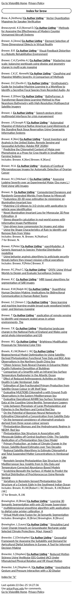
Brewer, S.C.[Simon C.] (14, 302)
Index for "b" (8, 577)
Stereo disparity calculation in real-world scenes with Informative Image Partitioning (33, 221)
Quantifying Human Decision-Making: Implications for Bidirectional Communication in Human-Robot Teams (33, 292)
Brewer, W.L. (8, 341)
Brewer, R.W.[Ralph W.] (14, 289)
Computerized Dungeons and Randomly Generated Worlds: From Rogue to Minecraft (36, 193)
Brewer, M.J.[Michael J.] (15, 179)
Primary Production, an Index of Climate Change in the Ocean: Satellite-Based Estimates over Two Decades (34, 445)
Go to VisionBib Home (14, 3)
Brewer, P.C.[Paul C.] (13, 269)
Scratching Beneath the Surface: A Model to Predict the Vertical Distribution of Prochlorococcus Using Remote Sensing (34, 474)
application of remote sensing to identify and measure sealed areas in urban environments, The (36, 319)
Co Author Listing (33, 18)
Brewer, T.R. (8, 328)
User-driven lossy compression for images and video (34, 226)
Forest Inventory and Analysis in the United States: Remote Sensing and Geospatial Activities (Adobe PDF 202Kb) (34, 142)
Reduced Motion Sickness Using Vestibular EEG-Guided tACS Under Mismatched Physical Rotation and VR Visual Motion (35, 557)
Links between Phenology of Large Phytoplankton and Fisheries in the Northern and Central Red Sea (33, 407)
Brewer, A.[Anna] (11, 41)
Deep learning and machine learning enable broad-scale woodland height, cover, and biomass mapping (35, 305)
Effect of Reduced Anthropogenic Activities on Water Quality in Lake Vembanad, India (33, 380)
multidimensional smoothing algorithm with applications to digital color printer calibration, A (35, 509)
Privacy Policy (36, 3)
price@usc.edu (15, 588)
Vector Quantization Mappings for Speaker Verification (35, 19)
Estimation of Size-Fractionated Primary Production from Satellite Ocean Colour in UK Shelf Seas (35, 387)
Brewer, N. (7, 192)
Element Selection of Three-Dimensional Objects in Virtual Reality (35, 42)
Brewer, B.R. (8, 50)
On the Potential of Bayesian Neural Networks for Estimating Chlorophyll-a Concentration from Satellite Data (35, 414)
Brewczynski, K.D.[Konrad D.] (18, 27)
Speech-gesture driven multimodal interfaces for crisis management (31, 114)
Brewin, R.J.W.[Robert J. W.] (17, 351)
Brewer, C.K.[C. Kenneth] (15, 73)
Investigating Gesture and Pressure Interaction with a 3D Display (35, 569)
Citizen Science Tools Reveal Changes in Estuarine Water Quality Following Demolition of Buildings (35, 366)
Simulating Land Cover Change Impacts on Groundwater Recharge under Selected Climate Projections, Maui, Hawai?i (35, 528)
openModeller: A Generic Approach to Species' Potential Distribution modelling (32, 250)
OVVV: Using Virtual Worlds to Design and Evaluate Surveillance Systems (36, 271)
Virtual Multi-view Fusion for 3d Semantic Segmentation (36, 514)
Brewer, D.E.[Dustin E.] (14, 83)
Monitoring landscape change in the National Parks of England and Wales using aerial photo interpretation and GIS (34, 332)
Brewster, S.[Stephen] (13, 554)
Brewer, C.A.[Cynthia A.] (15, 60)
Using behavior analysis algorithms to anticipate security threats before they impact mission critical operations (35, 258)
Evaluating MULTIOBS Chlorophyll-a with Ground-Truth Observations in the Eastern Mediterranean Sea (34, 394)
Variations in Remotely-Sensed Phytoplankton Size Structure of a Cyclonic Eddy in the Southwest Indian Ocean (35, 482)
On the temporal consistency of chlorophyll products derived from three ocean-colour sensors (33, 421)
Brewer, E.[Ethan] (11, 96)
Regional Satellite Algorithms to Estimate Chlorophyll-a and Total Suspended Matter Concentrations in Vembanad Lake (35, 454)
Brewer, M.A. (9, 166)
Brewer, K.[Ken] (10, 139)
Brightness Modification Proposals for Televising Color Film (34, 343)
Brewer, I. (6, 113)
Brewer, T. (7, 315)
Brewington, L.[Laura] (14, 524)
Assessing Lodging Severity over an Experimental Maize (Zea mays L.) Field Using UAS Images (35, 182)
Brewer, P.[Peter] (11, 246)
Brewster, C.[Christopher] (15, 537)
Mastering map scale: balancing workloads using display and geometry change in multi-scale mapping (36, 64)
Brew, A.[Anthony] (11, 18)
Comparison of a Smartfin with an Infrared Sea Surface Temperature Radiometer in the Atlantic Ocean (34, 373)
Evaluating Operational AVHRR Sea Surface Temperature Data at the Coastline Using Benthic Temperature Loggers (35, 400)
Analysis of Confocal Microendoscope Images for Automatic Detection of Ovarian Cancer (36, 169)
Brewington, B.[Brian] (13, 501)
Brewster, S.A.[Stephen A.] (16, 567)
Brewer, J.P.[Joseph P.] (13, 122)
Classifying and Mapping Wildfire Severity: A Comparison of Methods (36, 75)
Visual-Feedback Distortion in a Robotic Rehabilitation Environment (35, 52)
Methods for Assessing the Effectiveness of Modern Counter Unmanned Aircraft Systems (35, 31)
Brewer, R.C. (8, 279)
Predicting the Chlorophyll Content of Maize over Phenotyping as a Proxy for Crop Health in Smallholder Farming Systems (32, 153)
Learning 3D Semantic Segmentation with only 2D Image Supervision (34, 502)
